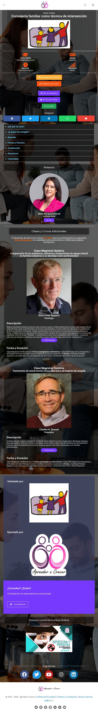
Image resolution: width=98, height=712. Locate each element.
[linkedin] (50, 707)
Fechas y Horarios (16, 143)
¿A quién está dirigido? (18, 132)
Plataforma (13, 153)
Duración (12, 137)
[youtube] (64, 707)
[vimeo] (59, 707)
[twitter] (55, 707)
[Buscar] (86, 5)
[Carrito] (93, 5)
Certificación (14, 148)
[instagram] (45, 707)
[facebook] (40, 707)
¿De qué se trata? (16, 126)
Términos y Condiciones (67, 697)
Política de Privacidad (46, 697)
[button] (12, 118)
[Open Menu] (4, 5)
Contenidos (13, 159)
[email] (36, 707)
